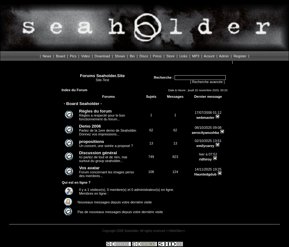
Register (240, 56)
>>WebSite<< (176, 231)
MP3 (195, 56)
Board (60, 56)
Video (85, 56)
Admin (224, 56)
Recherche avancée (207, 82)
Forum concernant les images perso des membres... (106, 172)
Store (170, 56)
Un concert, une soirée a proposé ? (106, 143)
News (47, 56)
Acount (209, 56)
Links (183, 56)
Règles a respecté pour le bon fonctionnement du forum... (102, 115)
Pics (73, 56)
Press (157, 56)
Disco (143, 56)
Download (102, 56)
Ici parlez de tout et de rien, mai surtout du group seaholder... (103, 156)
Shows (120, 56)
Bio (132, 56)
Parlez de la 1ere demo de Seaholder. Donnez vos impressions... (108, 130)
